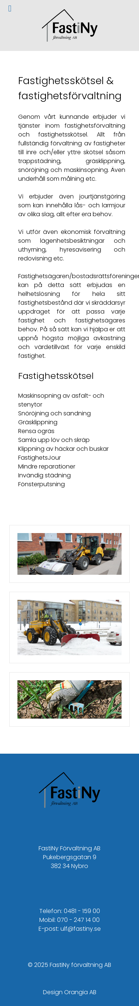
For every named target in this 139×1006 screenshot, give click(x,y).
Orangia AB (80, 992)
